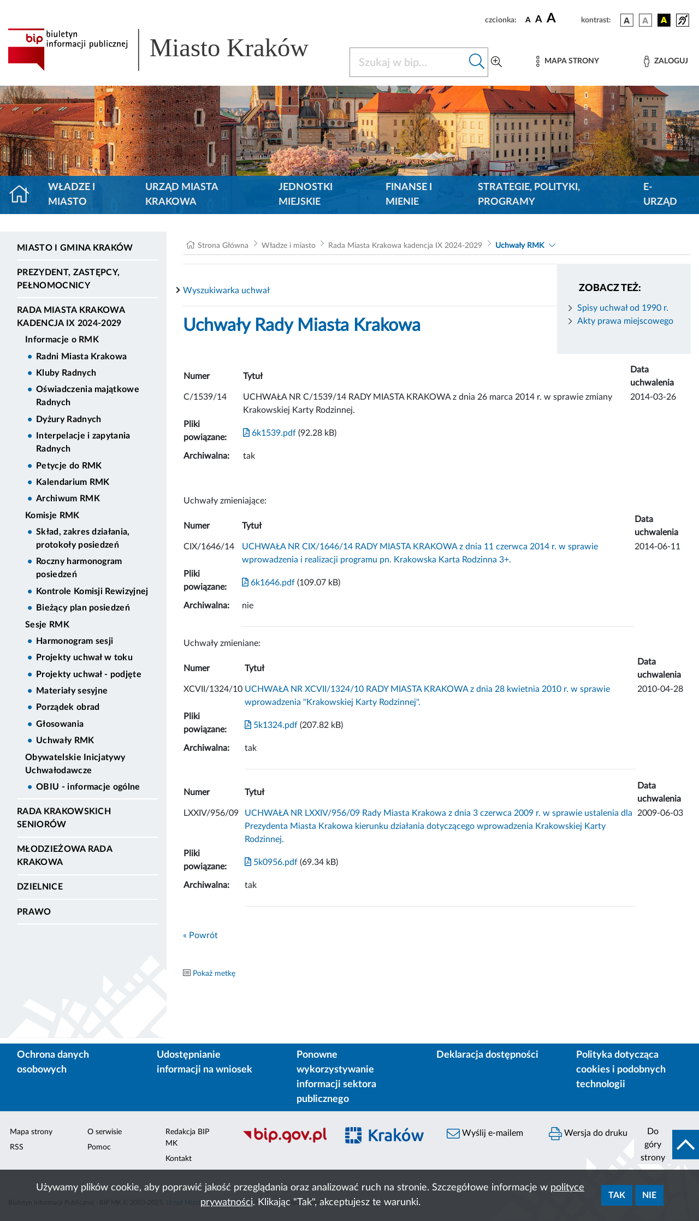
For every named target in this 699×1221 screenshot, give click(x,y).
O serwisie (104, 1132)
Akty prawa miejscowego (625, 321)
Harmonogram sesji (74, 641)
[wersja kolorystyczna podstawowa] (627, 20)
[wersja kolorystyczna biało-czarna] (645, 20)
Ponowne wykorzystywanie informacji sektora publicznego (336, 1077)
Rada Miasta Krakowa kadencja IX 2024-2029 (71, 317)
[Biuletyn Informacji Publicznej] (284, 1141)
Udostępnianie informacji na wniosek (204, 1062)
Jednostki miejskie (306, 194)
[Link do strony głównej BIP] (172, 50)
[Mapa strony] (567, 61)
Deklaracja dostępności (487, 1055)
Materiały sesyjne (72, 690)
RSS (16, 1147)
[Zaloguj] (666, 61)
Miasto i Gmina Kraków (75, 248)
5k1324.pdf (271, 725)
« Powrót (200, 935)
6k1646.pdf (268, 582)
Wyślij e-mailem (485, 1133)
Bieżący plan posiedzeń (83, 607)
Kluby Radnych (66, 373)
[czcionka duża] (562, 18)
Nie (649, 1195)
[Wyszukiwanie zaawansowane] (496, 62)
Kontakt (178, 1159)
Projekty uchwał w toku (84, 657)
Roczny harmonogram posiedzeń (79, 568)
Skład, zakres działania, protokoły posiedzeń (83, 538)
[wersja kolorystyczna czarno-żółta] (664, 20)
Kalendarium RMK (73, 482)
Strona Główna (223, 246)
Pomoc (99, 1147)
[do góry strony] (666, 1144)
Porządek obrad (67, 707)
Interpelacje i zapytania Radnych (83, 442)
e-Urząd (660, 194)
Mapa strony (31, 1132)
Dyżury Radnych (68, 419)
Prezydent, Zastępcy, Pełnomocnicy (68, 279)
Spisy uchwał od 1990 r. (622, 308)
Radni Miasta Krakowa (81, 356)
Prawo (34, 912)
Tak (616, 1195)
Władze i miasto (71, 194)
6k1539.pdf (269, 433)
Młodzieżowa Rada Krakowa (64, 856)
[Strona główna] (23, 195)
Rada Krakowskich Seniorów (64, 818)
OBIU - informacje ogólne (88, 787)
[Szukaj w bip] (477, 62)
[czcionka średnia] (538, 20)
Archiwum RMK (68, 498)
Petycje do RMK (69, 465)
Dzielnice (40, 886)
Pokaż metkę (214, 973)
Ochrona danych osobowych (53, 1062)
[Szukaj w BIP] (408, 62)
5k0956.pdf (271, 862)
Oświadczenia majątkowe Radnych (87, 396)
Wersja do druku (588, 1133)
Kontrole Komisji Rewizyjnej (92, 591)
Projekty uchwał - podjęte (88, 674)
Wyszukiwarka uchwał (226, 290)
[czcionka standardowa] (528, 19)
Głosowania (60, 724)
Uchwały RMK (65, 740)
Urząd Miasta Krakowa (181, 194)
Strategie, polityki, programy (529, 194)
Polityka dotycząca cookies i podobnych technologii (621, 1069)
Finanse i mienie (409, 194)
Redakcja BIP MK (187, 1137)
